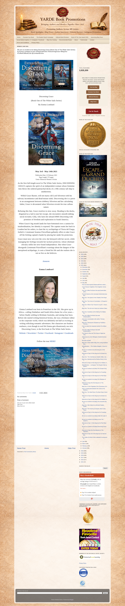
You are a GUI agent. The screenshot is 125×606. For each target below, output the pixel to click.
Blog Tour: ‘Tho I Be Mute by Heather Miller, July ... (95, 357)
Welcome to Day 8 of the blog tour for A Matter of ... (95, 399)
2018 (82, 455)
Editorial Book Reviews (62, 37)
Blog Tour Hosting (52, 40)
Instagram (59, 333)
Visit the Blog (93, 87)
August (84, 276)
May (83, 282)
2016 (82, 459)
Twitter (41, 333)
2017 (82, 457)
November (85, 269)
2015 (82, 462)
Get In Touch (93, 111)
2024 (82, 258)
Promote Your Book (28, 37)
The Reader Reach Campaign (44, 37)
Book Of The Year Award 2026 (79, 37)
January (84, 448)
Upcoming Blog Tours (97, 37)
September (85, 273)
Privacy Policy (35, 42)
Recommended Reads (65, 40)
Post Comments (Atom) (30, 451)
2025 (82, 256)
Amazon (46, 261)
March (84, 443)
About (76, 40)
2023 (82, 261)
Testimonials (83, 40)
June (83, 280)
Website (22, 333)
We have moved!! (86, 340)
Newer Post (21, 448)
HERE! (53, 341)
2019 (82, 453)
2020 (82, 450)
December (85, 267)
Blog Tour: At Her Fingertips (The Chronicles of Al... (95, 386)
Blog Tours (93, 101)
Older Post (71, 448)
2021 (82, 265)
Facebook (49, 333)
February (84, 446)
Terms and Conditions (23, 42)
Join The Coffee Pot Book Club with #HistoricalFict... (91, 316)
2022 (82, 263)
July (83, 278)
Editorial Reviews (93, 96)
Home (18, 37)
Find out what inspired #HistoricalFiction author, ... (94, 284)
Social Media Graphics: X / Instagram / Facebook (30, 40)
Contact (92, 40)
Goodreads (69, 333)
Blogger (71, 599)
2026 (82, 254)
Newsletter (31, 333)
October (84, 271)
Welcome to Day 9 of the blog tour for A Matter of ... (95, 362)
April (83, 441)
